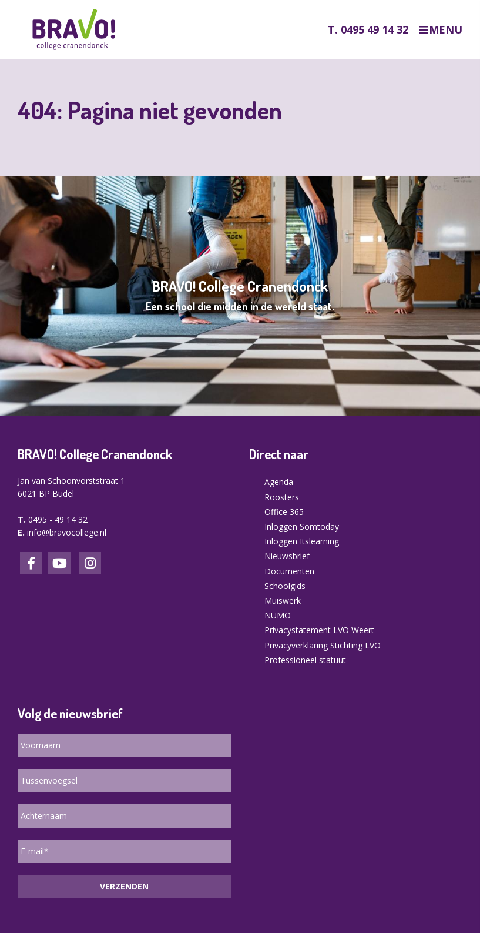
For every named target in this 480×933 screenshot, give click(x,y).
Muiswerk (282, 600)
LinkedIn (59, 563)
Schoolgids (285, 585)
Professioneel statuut (305, 660)
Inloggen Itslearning (301, 541)
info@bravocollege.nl (66, 532)
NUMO (277, 615)
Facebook (31, 563)
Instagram (90, 563)
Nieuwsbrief (287, 555)
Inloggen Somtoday (301, 526)
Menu (445, 29)
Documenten (289, 571)
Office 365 (284, 511)
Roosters (281, 497)
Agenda (278, 481)
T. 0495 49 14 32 (368, 29)
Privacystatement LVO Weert (319, 630)
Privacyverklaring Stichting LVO (322, 645)
